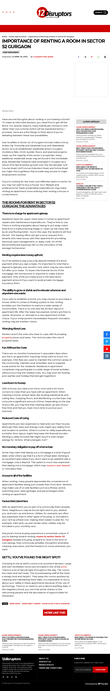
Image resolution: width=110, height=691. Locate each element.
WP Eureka (103, 683)
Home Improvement (17, 37)
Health (79, 183)
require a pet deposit (58, 465)
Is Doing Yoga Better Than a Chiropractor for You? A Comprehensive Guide (89, 187)
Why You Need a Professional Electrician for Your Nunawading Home (90, 130)
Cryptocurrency (84, 164)
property (7, 337)
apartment (15, 604)
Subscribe (100, 670)
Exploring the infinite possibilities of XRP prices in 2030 (89, 168)
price (64, 566)
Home (4, 37)
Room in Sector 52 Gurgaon (55, 604)
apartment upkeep (31, 604)
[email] (83, 670)
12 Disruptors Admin (43, 57)
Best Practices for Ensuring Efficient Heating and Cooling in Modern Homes (90, 149)
